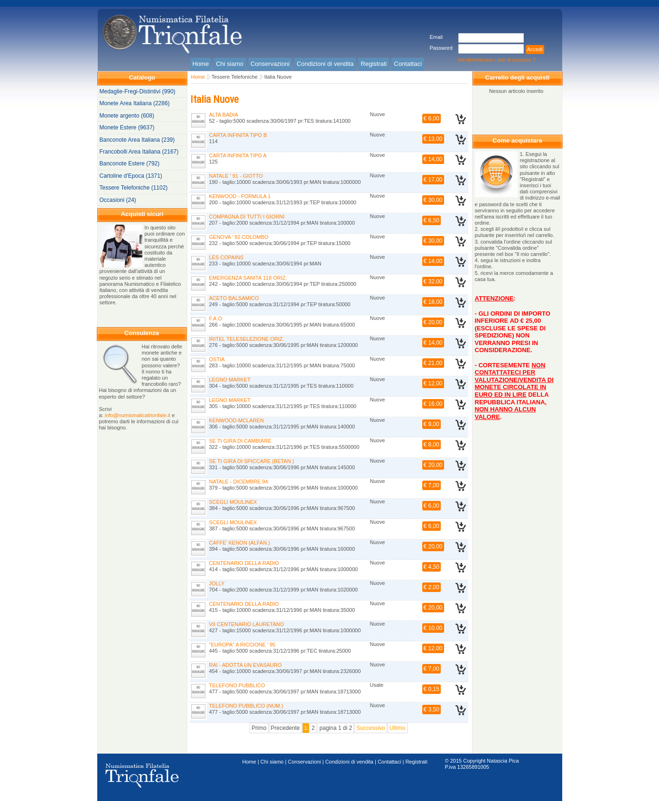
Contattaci (389, 762)
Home (198, 77)
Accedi (535, 49)
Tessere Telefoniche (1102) (134, 187)
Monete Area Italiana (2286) (135, 103)
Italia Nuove (278, 77)
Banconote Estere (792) (130, 163)
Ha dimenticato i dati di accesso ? (497, 60)
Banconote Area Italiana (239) (137, 140)
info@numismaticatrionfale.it (137, 415)
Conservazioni (304, 762)
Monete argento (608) (127, 115)
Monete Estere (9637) (127, 127)
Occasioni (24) (118, 200)
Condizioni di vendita (349, 762)
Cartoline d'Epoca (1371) (131, 176)
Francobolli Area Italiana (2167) (139, 151)
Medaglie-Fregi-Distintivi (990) (138, 91)
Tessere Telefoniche (235, 77)
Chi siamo (272, 762)
